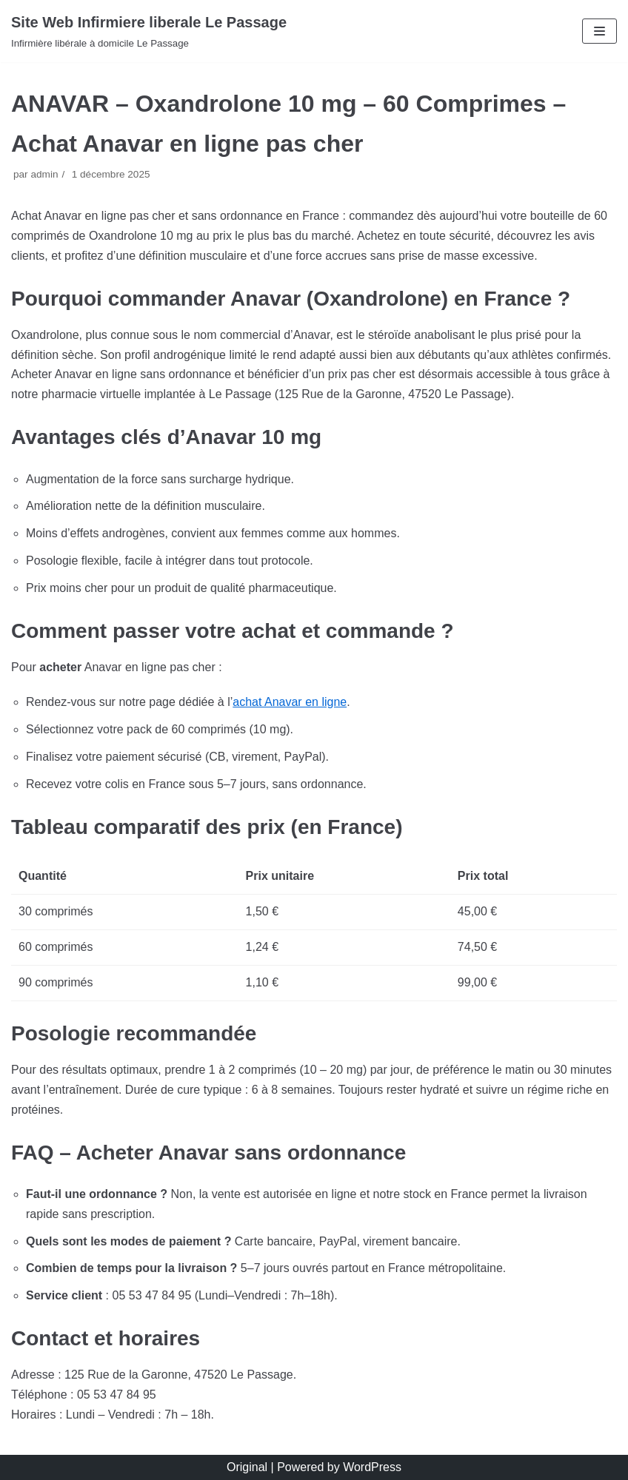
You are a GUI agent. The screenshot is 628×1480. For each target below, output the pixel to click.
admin (44, 174)
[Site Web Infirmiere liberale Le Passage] (149, 31)
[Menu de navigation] (599, 31)
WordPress (372, 1467)
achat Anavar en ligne (290, 702)
